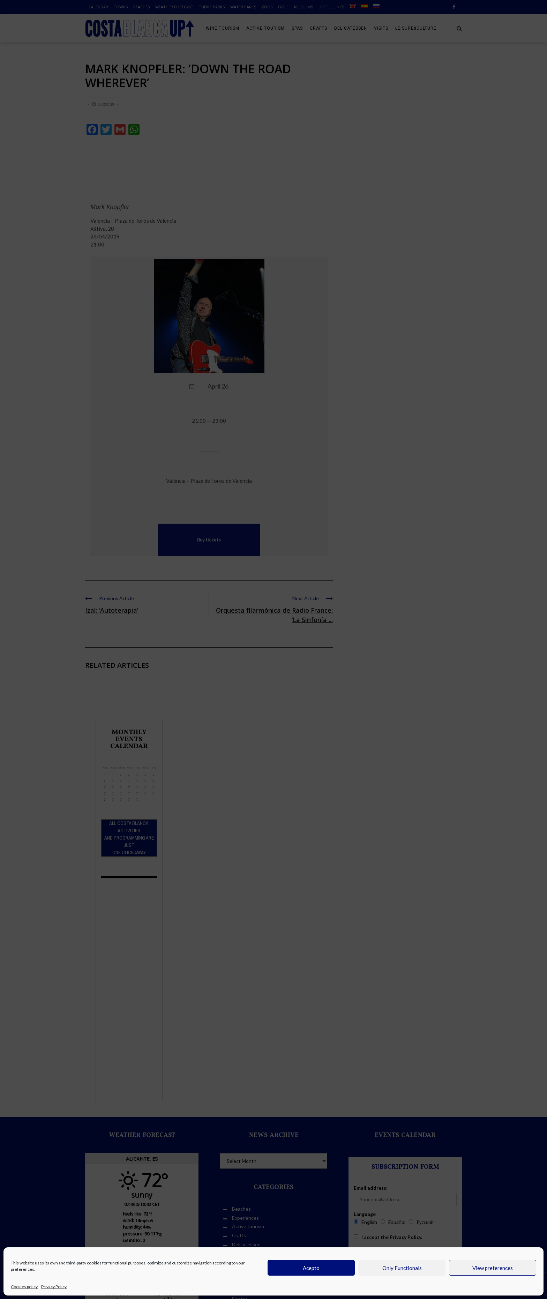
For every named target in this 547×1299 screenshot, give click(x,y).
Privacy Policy (54, 1286)
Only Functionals (402, 1268)
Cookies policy (24, 1286)
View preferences (492, 1268)
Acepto (311, 1268)
